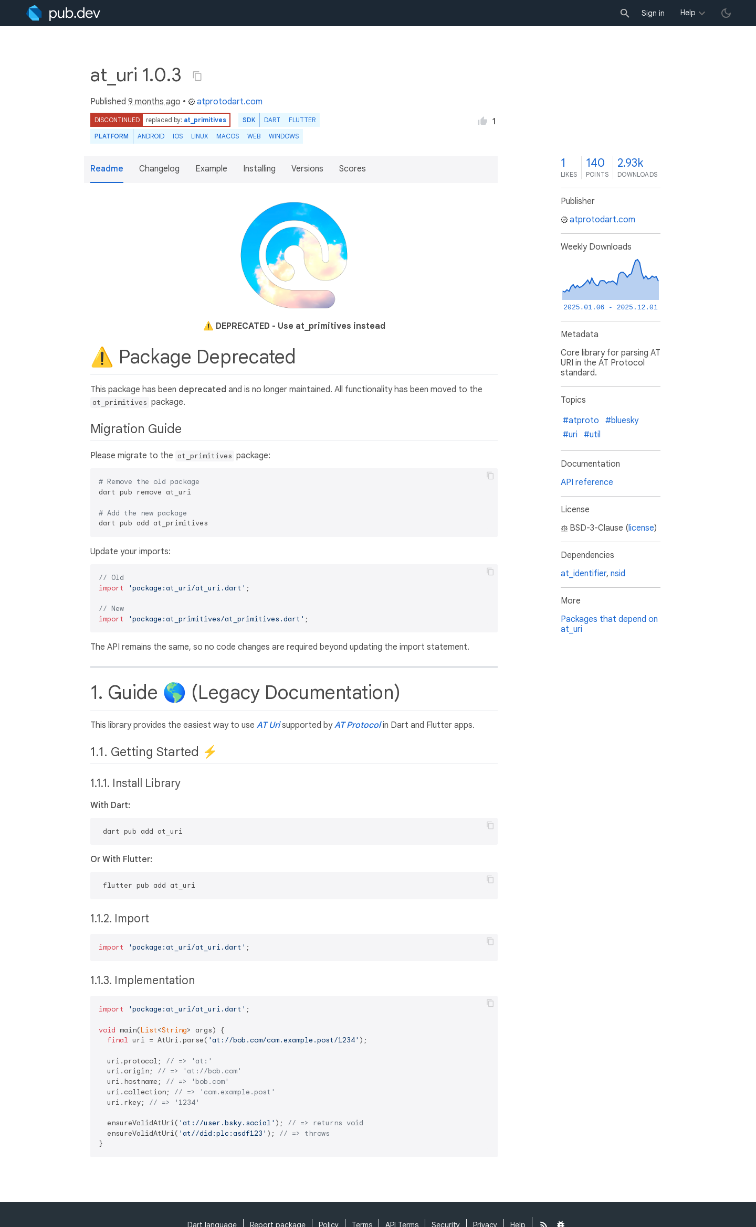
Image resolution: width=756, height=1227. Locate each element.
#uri (570, 434)
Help (688, 12)
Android (151, 136)
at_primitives (205, 120)
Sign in (653, 13)
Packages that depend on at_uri (609, 624)
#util (592, 434)
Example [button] (211, 169)
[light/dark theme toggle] (726, 13)
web (253, 136)
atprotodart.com (225, 101)
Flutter (302, 120)
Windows (284, 136)
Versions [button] (307, 169)
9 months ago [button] (154, 101)
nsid (618, 573)
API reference (587, 482)
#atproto (581, 420)
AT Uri (268, 725)
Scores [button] (352, 169)
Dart (272, 120)
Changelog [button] (159, 169)
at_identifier (583, 573)
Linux (199, 136)
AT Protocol (357, 725)
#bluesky (621, 420)
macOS (227, 136)
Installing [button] (259, 169)
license (641, 528)
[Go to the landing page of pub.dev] (63, 13)
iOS (178, 136)
